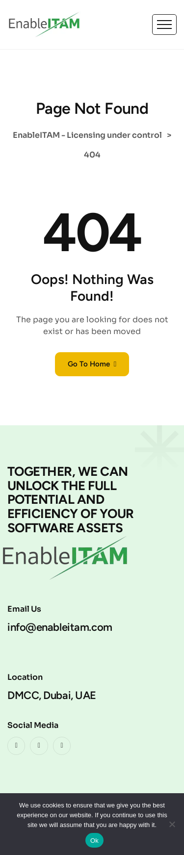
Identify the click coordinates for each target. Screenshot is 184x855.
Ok (94, 840)
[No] (172, 824)
